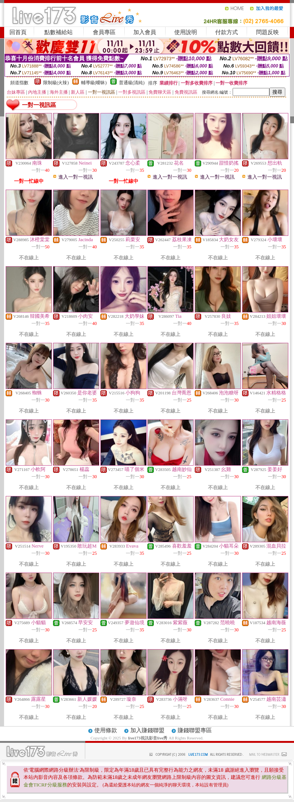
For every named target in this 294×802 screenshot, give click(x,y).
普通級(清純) (132, 82)
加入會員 (144, 32)
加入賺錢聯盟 (147, 730)
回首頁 (18, 32)
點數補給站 (58, 32)
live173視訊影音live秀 (148, 738)
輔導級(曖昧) (94, 82)
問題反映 (267, 32)
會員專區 (104, 32)
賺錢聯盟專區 (195, 730)
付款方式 (226, 32)
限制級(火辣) (56, 82)
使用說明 (185, 32)
